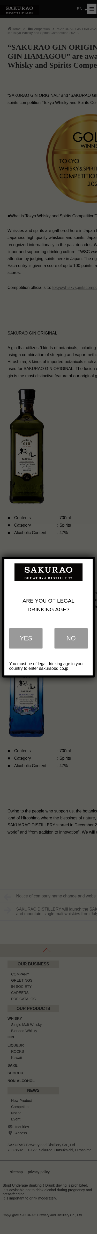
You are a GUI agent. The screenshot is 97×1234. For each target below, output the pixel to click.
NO (71, 638)
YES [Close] (26, 638)
